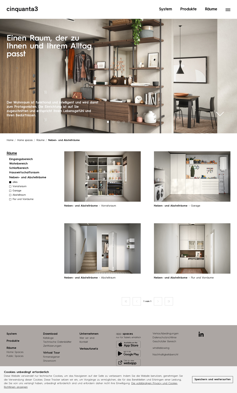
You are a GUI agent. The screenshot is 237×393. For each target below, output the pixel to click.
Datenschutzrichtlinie (164, 328)
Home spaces (25, 131)
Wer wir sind (86, 329)
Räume (211, 8)
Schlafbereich (18, 159)
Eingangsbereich (21, 150)
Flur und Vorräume (23, 190)
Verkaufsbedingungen (166, 325)
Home (10, 131)
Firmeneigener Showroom (51, 350)
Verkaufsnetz (88, 339)
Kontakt (83, 333)
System (165, 8)
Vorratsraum (19, 177)
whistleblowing (161, 339)
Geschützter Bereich (164, 332)
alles (15, 173)
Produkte (188, 8)
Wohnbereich (18, 154)
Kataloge (48, 329)
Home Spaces (15, 343)
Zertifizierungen (52, 337)
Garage (17, 182)
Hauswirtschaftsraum (24, 163)
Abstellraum (19, 186)
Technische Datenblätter (57, 333)
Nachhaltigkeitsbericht (165, 346)
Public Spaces (15, 347)
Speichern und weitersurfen (213, 379)
